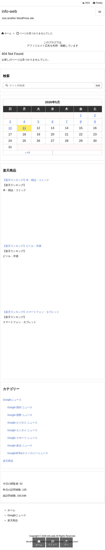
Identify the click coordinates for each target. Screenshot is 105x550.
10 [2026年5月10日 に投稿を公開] (10, 128)
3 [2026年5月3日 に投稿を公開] (10, 121)
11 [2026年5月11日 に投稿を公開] (24, 128)
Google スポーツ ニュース (22, 437)
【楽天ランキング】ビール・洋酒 (22, 245)
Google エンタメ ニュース (22, 430)
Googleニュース (12, 399)
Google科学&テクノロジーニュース (27, 453)
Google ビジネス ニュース (22, 422)
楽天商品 (8, 460)
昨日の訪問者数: (12, 489)
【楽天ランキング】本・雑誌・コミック (26, 179)
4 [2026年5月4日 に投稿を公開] (24, 121)
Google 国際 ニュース (19, 414)
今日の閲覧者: (11, 483)
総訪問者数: (10, 495)
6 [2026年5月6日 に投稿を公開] (52, 121)
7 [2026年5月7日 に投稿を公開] (66, 121)
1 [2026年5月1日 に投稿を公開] (81, 115)
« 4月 (27, 152)
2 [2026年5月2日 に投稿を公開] (95, 115)
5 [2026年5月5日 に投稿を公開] (38, 121)
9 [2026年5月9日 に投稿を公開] (95, 121)
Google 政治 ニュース (19, 445)
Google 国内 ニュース (19, 407)
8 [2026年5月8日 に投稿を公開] (81, 121)
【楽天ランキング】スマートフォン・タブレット (31, 311)
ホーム (8, 33)
